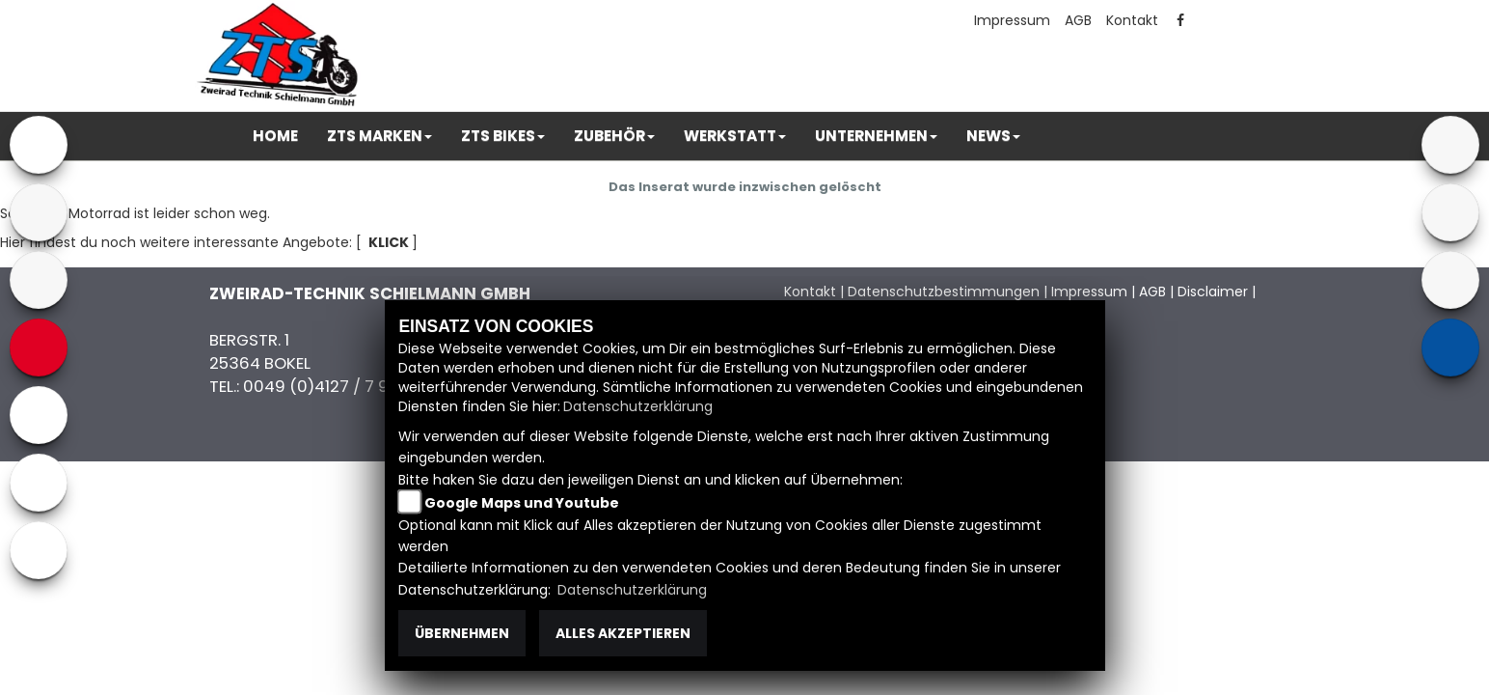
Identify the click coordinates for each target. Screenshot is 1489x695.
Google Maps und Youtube (521, 503)
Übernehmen (462, 633)
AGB (1078, 20)
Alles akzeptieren (622, 633)
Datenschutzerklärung (638, 406)
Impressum (1012, 20)
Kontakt (1132, 20)
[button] (379, 136)
